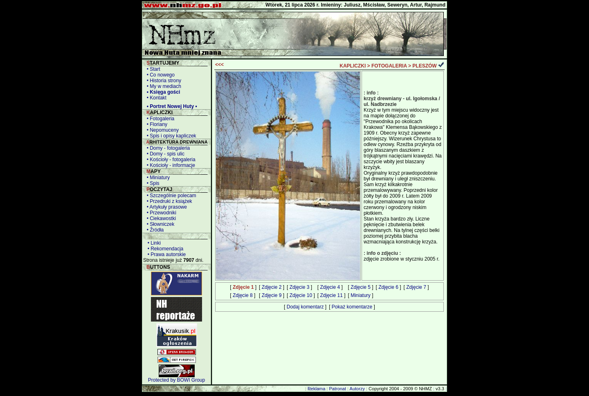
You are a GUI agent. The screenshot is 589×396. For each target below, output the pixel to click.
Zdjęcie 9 (272, 295)
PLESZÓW (424, 66)
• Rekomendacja (164, 249)
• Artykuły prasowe (165, 207)
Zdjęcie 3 (300, 287)
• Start (152, 69)
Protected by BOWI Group (176, 380)
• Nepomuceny (161, 130)
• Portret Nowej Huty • (170, 106)
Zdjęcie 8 (243, 295)
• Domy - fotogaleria (167, 148)
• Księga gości (162, 92)
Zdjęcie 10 (301, 295)
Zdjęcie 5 (361, 287)
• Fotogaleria (159, 119)
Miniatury (361, 295)
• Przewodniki (160, 213)
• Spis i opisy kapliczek (170, 136)
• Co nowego (159, 75)
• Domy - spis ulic (164, 154)
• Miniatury (157, 177)
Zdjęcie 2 (272, 287)
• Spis (152, 183)
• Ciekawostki (160, 218)
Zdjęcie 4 (330, 287)
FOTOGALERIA (389, 66)
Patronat (337, 388)
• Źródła (154, 230)
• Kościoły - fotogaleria (170, 159)
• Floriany (155, 124)
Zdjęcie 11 (331, 295)
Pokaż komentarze (352, 307)
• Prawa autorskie (165, 254)
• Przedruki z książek (168, 201)
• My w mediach (162, 86)
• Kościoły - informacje (169, 165)
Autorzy (357, 388)
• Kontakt (155, 98)
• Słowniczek (159, 224)
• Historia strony (162, 80)
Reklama (316, 388)
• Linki (153, 243)
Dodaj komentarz (305, 307)
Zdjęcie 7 (416, 287)
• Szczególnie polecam (170, 195)
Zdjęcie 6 (388, 287)
